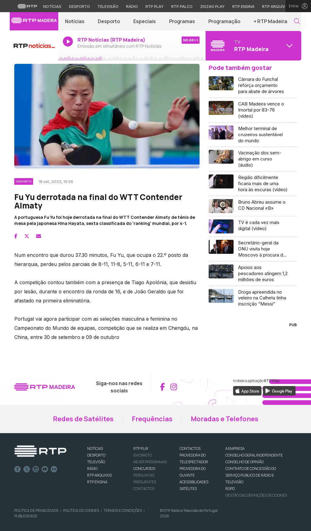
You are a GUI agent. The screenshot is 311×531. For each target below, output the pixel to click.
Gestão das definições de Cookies (256, 495)
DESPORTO (96, 455)
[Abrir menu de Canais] (252, 45)
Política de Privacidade (36, 510)
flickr (54, 469)
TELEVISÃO (96, 461)
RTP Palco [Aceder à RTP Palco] (182, 6)
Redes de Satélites (83, 418)
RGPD (230, 488)
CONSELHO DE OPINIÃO (244, 461)
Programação (224, 21)
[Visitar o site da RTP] (27, 6)
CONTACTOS (189, 448)
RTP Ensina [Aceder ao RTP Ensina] (243, 6)
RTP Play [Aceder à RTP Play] (154, 6)
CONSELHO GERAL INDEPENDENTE (254, 455)
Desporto (109, 21)
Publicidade (25, 516)
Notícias (74, 21)
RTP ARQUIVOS (99, 475)
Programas (182, 21)
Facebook (17, 469)
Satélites (188, 488)
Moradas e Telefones (224, 418)
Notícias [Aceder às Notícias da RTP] (52, 6)
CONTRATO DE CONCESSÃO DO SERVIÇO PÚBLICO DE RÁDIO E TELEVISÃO (250, 475)
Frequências (152, 418)
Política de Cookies (81, 510)
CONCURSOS (144, 468)
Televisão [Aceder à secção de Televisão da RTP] (107, 6)
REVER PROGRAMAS (150, 461)
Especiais (144, 21)
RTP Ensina (97, 481)
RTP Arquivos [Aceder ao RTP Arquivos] (276, 6)
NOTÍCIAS (95, 448)
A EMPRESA (234, 448)
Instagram (35, 469)
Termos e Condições (123, 510)
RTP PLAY (141, 448)
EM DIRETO (142, 455)
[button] (297, 21)
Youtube (45, 469)
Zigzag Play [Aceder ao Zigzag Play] (212, 6)
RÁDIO (92, 468)
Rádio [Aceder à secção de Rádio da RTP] (132, 6)
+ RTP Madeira (270, 21)
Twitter (26, 469)
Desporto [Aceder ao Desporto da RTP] (79, 6)
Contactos (143, 488)
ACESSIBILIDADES (193, 481)
